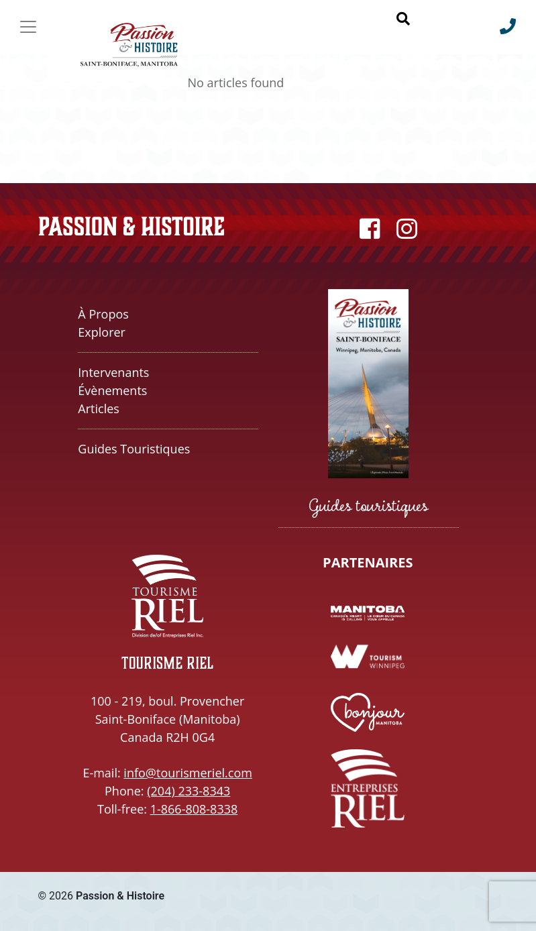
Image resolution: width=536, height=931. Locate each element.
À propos (103, 314)
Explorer (101, 332)
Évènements (112, 390)
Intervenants (113, 372)
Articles (98, 408)
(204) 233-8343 (188, 791)
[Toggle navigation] (28, 27)
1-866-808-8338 (194, 809)
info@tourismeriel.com (187, 773)
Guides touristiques (134, 449)
